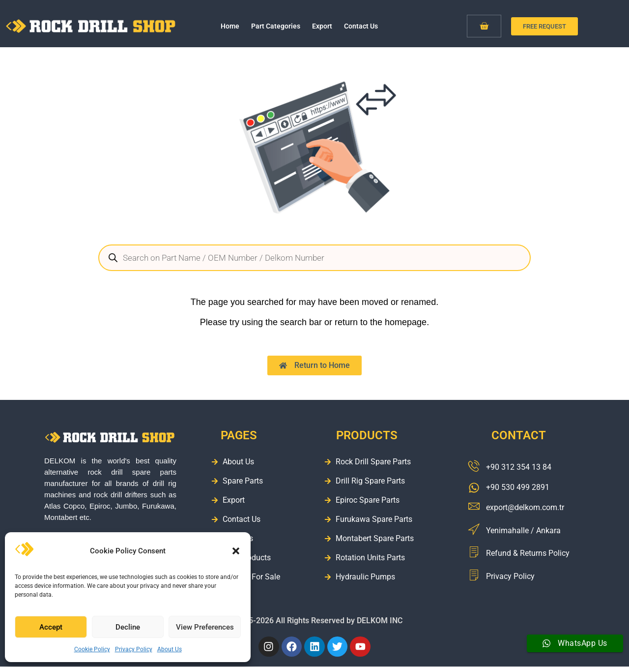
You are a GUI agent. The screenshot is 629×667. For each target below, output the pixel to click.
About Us (169, 649)
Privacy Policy (133, 649)
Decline (127, 627)
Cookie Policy (92, 649)
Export (322, 26)
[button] (236, 551)
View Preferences (205, 627)
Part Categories (275, 26)
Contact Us (361, 26)
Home (230, 26)
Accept (50, 627)
